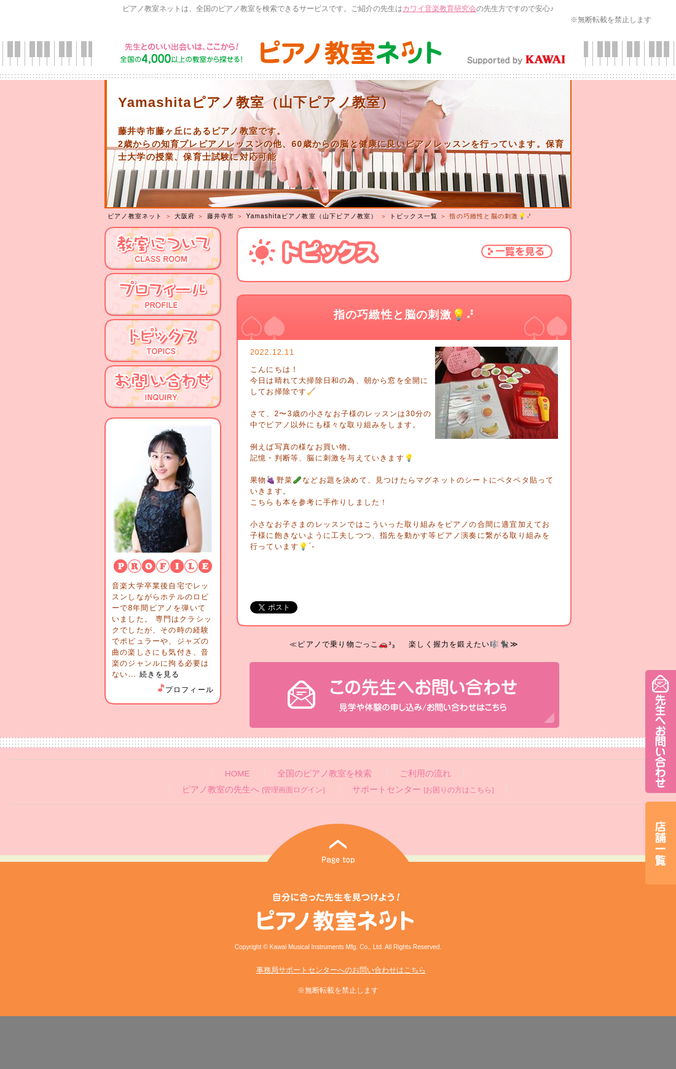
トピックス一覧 (414, 216)
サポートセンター (422, 789)
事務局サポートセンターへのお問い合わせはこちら (341, 970)
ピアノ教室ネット (135, 216)
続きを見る (160, 674)
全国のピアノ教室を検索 (324, 773)
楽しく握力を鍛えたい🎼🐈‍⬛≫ (464, 644)
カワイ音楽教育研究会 (439, 8)
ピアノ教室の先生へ (253, 789)
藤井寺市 (221, 216)
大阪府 (185, 216)
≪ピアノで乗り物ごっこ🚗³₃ (342, 644)
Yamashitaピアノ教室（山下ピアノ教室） (312, 216)
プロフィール (185, 689)
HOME (237, 773)
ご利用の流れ (425, 773)
